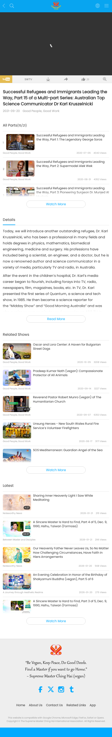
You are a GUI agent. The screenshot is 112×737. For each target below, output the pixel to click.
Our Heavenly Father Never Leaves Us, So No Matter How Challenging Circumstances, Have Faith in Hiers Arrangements (71, 552)
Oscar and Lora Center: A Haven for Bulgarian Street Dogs (67, 347)
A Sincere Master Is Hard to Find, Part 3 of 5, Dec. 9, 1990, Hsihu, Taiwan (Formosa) (70, 603)
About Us (35, 705)
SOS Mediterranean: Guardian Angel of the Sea (68, 450)
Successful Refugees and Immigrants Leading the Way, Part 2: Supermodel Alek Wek (70, 164)
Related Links (76, 705)
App (93, 705)
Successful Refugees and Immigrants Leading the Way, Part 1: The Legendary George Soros (70, 137)
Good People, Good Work (41, 111)
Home (20, 705)
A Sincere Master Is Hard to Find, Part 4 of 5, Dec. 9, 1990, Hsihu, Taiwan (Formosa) (70, 524)
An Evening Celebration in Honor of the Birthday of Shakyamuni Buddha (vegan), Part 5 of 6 (70, 577)
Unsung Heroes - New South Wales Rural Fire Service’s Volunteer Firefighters (66, 426)
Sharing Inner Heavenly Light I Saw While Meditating (63, 498)
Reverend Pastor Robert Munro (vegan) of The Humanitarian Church (67, 399)
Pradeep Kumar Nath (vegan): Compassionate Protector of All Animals (68, 373)
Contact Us (54, 705)
